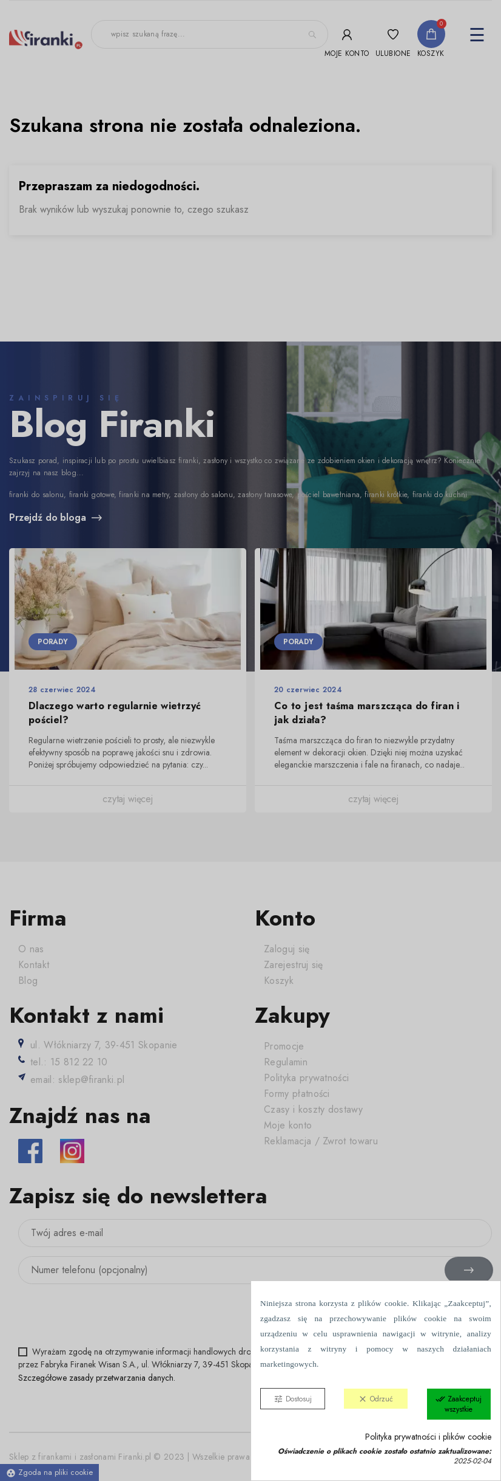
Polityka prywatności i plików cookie (428, 1437)
